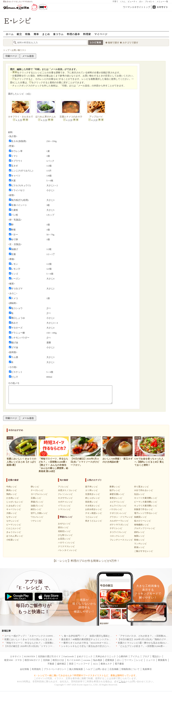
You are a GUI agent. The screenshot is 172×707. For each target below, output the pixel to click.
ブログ (145, 656)
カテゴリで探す (130, 42)
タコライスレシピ (118, 532)
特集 (27, 34)
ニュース (150, 660)
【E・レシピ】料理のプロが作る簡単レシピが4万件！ (86, 560)
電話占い (156, 656)
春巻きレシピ (116, 498)
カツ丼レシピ (91, 490)
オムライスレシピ (118, 505)
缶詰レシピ (139, 494)
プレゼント (150, 1)
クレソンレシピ (65, 494)
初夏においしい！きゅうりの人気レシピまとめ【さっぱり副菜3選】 (39, 639)
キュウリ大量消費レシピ (145, 505)
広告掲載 (114, 669)
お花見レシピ (64, 539)
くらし (123, 1)
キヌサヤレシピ (65, 498)
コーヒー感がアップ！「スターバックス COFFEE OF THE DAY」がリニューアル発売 (47, 636)
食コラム (58, 34)
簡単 (36, 34)
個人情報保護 (76, 669)
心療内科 (123, 656)
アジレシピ (63, 486)
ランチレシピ (140, 543)
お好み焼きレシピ (93, 509)
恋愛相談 (109, 660)
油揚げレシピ (37, 505)
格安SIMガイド (32, 660)
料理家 (87, 34)
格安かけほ (58, 660)
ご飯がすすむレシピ (143, 551)
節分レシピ (63, 527)
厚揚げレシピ (37, 502)
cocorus (86, 660)
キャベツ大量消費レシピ (145, 498)
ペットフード (83, 663)
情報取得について (130, 669)
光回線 (46, 660)
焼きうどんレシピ (93, 521)
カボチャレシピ (65, 502)
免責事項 (147, 669)
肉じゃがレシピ (92, 498)
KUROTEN (29, 656)
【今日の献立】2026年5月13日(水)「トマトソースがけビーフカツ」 (38, 646)
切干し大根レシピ (39, 513)
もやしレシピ (12, 521)
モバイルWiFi (73, 660)
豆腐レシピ (36, 498)
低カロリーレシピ (142, 521)
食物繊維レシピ (141, 524)
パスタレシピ (116, 509)
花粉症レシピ (64, 531)
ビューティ (132, 1)
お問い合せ (101, 669)
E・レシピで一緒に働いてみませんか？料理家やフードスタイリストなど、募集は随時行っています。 (86, 675)
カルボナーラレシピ (119, 521)
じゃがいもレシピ (14, 502)
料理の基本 (73, 34)
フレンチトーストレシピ (121, 540)
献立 (19, 34)
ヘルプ (89, 669)
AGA (95, 663)
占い (141, 1)
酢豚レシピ (115, 486)
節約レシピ (139, 532)
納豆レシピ (36, 509)
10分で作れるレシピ (143, 490)
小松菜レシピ (12, 540)
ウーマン (128, 660)
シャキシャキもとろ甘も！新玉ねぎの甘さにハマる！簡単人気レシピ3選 (98, 646)
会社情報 (24, 669)
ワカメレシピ (37, 517)
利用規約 (36, 669)
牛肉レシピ (11, 486)
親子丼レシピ (91, 486)
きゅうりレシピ (13, 532)
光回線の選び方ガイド (49, 656)
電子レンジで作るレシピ (145, 513)
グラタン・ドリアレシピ (121, 517)
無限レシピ (139, 536)
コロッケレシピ (117, 536)
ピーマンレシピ (13, 524)
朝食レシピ (139, 540)
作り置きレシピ (141, 486)
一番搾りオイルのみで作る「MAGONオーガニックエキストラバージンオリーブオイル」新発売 (109, 643)
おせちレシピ (64, 523)
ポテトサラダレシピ (119, 524)
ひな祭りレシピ (65, 535)
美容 (71, 663)
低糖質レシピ (140, 517)
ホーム (10, 34)
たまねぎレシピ (13, 505)
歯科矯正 (61, 663)
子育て (115, 1)
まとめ (46, 34)
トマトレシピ (64, 509)
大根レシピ (11, 513)
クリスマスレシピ (66, 546)
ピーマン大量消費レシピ (145, 502)
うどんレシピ (91, 517)
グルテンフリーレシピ (144, 528)
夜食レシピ (139, 547)
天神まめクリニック (105, 656)
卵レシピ (35, 486)
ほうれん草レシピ (14, 536)
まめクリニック (85, 656)
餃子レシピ (115, 490)
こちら (122, 681)
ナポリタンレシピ (118, 513)
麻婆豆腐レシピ (117, 494)
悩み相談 (97, 660)
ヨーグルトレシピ (39, 494)
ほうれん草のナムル (45, 116)
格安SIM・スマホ (13, 660)
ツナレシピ (36, 521)
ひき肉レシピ (12, 498)
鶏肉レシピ (11, 494)
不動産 (50, 663)
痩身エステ (106, 663)
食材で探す (113, 42)
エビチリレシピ (117, 502)
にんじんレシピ (13, 528)
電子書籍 (119, 663)
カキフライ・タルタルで (20, 116)
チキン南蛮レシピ (93, 513)
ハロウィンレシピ (66, 542)
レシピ (139, 660)
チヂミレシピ (116, 528)
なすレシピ (11, 517)
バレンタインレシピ (67, 550)
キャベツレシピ (13, 509)
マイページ (100, 34)
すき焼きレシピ (92, 505)
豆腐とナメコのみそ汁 (71, 116)
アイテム (135, 656)
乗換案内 (162, 660)
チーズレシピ (37, 490)
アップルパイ (96, 116)
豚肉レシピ (11, 490)
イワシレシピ (64, 505)
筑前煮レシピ (91, 502)
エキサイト (162, 7)
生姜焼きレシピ (92, 494)
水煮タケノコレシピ (67, 490)
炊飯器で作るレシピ (143, 509)
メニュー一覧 (162, 1)
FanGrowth (68, 656)
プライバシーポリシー (55, 669)
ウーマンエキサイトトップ (136, 7)
